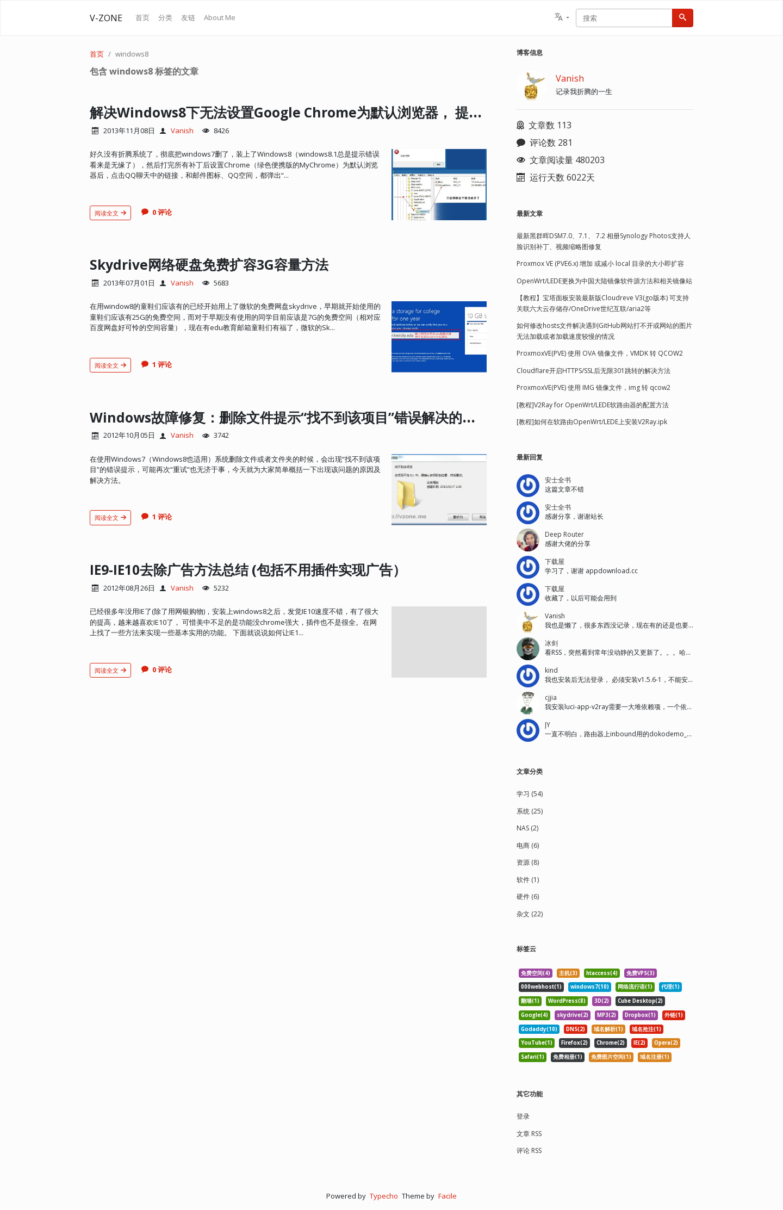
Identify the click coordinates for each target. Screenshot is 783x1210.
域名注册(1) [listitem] (654, 1056)
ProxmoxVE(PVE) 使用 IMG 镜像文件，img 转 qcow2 (593, 387)
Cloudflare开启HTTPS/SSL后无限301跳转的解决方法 (593, 370)
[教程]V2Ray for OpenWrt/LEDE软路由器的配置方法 (593, 404)
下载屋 (554, 561)
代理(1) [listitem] (670, 986)
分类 (165, 17)
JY (547, 724)
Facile (447, 1196)
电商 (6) (528, 845)
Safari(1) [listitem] (532, 1056)
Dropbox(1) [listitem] (640, 1015)
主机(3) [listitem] (568, 973)
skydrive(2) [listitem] (572, 1015)
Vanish (182, 130)
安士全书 (558, 480)
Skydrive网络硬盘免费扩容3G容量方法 (223, 263)
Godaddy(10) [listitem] (539, 1029)
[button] (562, 18)
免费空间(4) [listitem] (535, 973)
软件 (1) (528, 879)
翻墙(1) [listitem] (530, 1000)
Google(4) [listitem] (534, 1015)
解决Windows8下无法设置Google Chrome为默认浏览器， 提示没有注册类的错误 (370, 111)
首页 (142, 17)
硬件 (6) (528, 896)
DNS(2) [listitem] (575, 1029)
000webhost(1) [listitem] (541, 986)
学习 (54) (530, 793)
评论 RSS (529, 1150)
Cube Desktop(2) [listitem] (640, 1000)
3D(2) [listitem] (601, 1000)
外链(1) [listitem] (673, 1015)
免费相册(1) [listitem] (567, 1056)
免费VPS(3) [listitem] (640, 973)
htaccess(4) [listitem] (602, 973)
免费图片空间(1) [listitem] (611, 1056)
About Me (219, 17)
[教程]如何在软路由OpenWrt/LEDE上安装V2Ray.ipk (592, 421)
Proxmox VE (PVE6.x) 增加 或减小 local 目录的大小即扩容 (600, 263)
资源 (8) (528, 862)
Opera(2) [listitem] (666, 1042)
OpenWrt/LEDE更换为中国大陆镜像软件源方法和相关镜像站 (604, 281)
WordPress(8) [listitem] (567, 1000)
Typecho (384, 1196)
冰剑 (551, 643)
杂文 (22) (530, 914)
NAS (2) (527, 828)
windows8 (131, 54)
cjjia (551, 697)
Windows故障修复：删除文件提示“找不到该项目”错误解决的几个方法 (328, 416)
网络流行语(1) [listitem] (635, 986)
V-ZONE (106, 18)
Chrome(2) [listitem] (610, 1042)
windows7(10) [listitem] (589, 986)
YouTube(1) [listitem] (536, 1042)
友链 (188, 17)
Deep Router (564, 534)
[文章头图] (439, 184)
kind (551, 670)
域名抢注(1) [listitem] (646, 1029)
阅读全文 (110, 213)
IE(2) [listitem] (639, 1042)
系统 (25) (530, 811)
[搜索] (682, 18)
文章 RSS (529, 1133)
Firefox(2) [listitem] (574, 1042)
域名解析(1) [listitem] (608, 1029)
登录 (523, 1116)
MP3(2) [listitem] (606, 1015)
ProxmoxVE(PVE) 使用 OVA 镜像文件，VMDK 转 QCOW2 (600, 353)
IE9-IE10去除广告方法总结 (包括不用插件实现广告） (269, 569)
